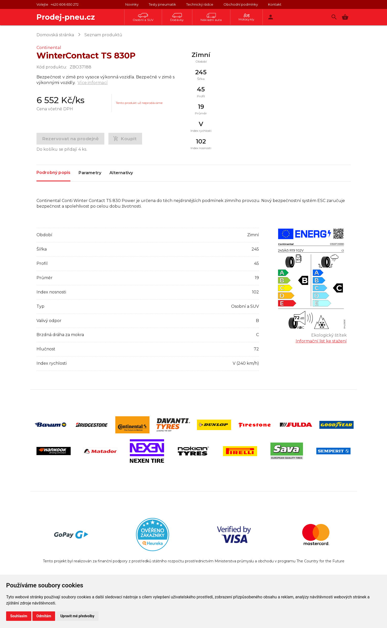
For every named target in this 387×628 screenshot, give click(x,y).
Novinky (132, 4)
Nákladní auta (211, 17)
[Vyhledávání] (334, 16)
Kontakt (274, 4)
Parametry (90, 173)
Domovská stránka (55, 34)
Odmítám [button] (43, 616)
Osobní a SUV (143, 17)
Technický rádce (199, 4)
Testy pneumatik (162, 4)
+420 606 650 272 (65, 4)
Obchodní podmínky (240, 4)
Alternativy (121, 173)
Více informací (93, 82)
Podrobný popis (53, 173)
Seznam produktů (103, 34)
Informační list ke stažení (321, 341)
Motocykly (246, 17)
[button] (345, 16)
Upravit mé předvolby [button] (77, 616)
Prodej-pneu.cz (65, 17)
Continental (48, 47)
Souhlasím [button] (18, 616)
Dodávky (177, 17)
